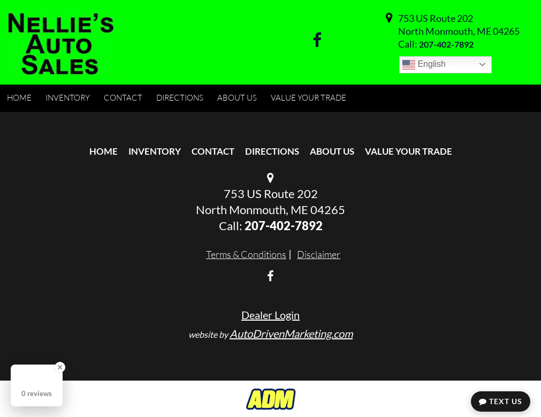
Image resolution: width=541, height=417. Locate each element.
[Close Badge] (60, 367)
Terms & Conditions (246, 254)
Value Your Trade (408, 151)
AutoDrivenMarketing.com (291, 333)
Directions (272, 151)
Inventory (154, 151)
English (424, 64)
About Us (332, 151)
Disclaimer (318, 254)
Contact (213, 151)
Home (103, 151)
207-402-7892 (446, 44)
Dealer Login (270, 314)
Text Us (500, 401)
